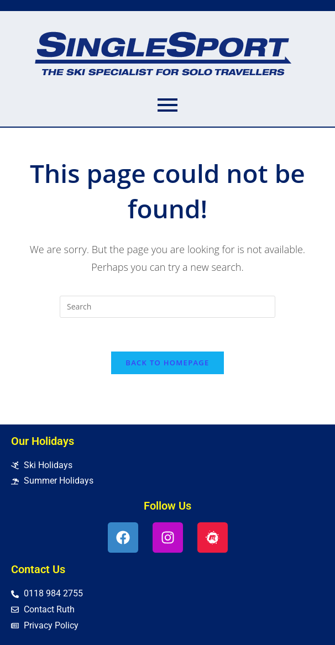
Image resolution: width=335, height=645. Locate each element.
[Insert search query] (167, 307)
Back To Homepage (167, 363)
